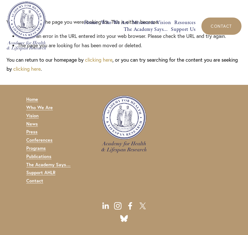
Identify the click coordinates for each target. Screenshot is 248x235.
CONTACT (221, 26)
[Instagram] (118, 206)
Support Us (183, 29)
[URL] (124, 218)
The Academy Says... (146, 29)
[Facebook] (130, 206)
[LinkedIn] (105, 206)
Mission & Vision (151, 22)
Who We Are (115, 22)
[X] (143, 206)
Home (90, 22)
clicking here (98, 60)
